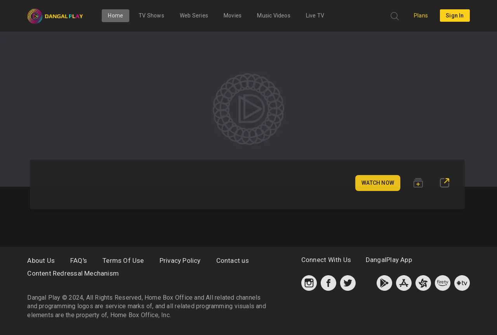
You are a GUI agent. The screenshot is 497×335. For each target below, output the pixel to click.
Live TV (315, 15)
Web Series (194, 15)
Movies (233, 15)
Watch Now (377, 183)
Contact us (232, 260)
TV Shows (151, 15)
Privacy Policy (180, 260)
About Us (41, 260)
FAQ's (78, 260)
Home (115, 15)
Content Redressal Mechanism (73, 273)
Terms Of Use (123, 260)
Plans (421, 15)
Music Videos (273, 15)
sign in (455, 15)
